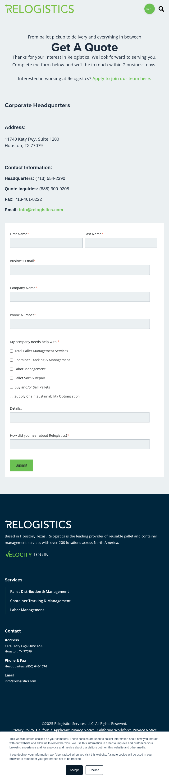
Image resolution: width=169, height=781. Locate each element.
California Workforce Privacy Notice (127, 730)
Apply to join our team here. (121, 78)
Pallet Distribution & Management (39, 591)
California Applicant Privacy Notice (65, 730)
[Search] (159, 9)
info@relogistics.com (41, 209)
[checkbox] (83, 373)
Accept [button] (74, 770)
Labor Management (27, 609)
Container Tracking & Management (40, 600)
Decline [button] (94, 770)
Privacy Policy (22, 730)
